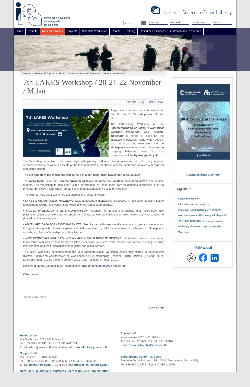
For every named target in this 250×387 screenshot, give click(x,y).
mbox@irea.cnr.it (39, 347)
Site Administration (96, 370)
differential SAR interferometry (194, 210)
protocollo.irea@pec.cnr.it (90, 347)
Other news (30, 274)
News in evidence (113, 73)
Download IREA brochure (203, 174)
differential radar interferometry (193, 204)
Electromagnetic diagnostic (213, 215)
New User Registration (35, 370)
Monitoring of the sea (188, 226)
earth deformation (187, 215)
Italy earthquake (193, 221)
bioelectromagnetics (188, 198)
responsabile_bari (140, 345)
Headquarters (29, 335)
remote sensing (212, 226)
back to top (156, 307)
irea (180, 221)
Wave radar (183, 232)
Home (26, 73)
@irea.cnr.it (158, 345)
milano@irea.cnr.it (40, 364)
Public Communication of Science (78, 73)
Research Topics (44, 73)
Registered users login (67, 370)
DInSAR (216, 210)
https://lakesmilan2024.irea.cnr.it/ (104, 265)
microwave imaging (212, 221)
